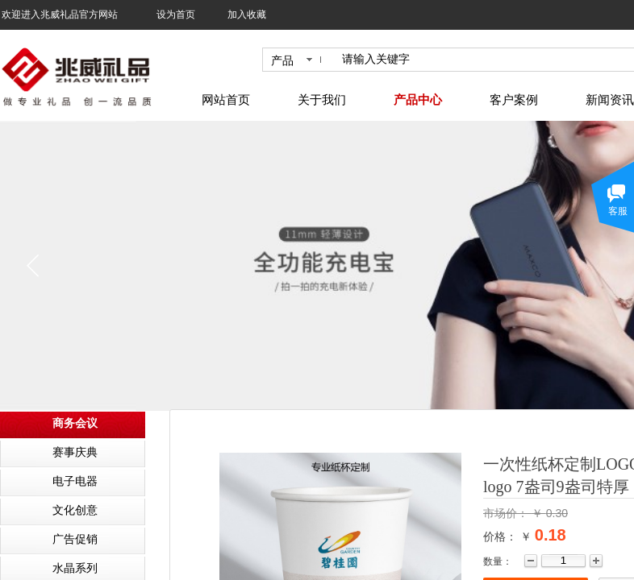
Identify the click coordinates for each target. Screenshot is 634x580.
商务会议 (75, 423)
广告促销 (75, 539)
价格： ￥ (507, 536)
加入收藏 (246, 14)
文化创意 (75, 510)
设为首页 (175, 14)
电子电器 (75, 481)
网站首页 (226, 99)
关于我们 (322, 99)
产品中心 (418, 99)
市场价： (507, 513)
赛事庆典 (75, 452)
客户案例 (514, 99)
